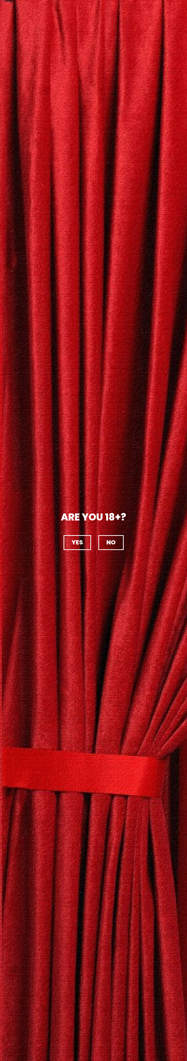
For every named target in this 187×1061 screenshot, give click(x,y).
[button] (77, 542)
